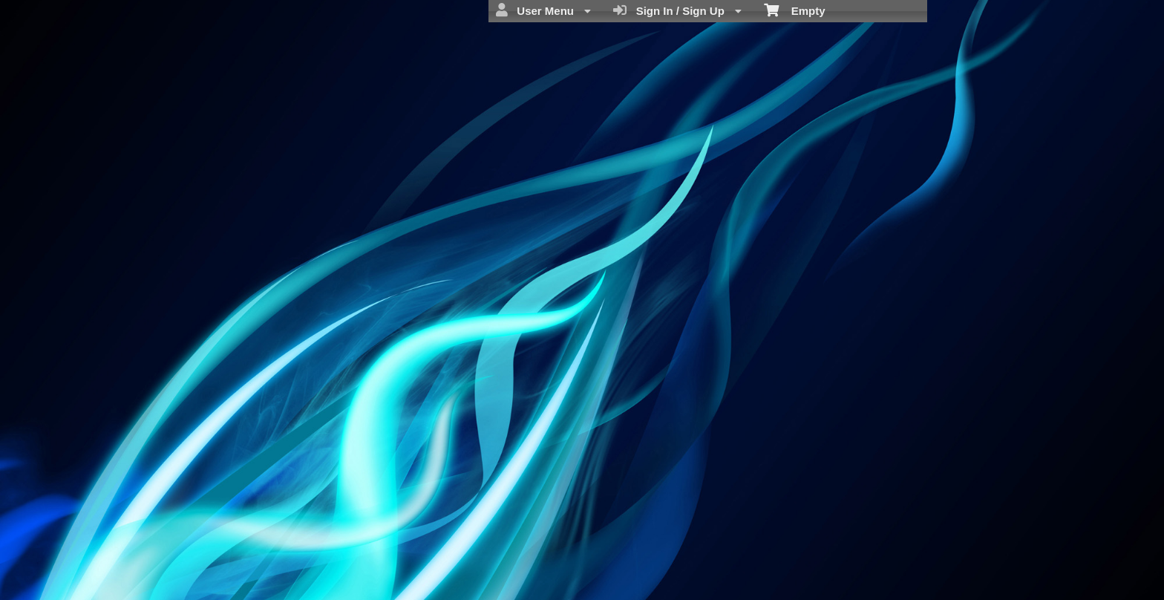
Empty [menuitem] (794, 9)
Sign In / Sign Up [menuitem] (677, 10)
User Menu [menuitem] (543, 10)
